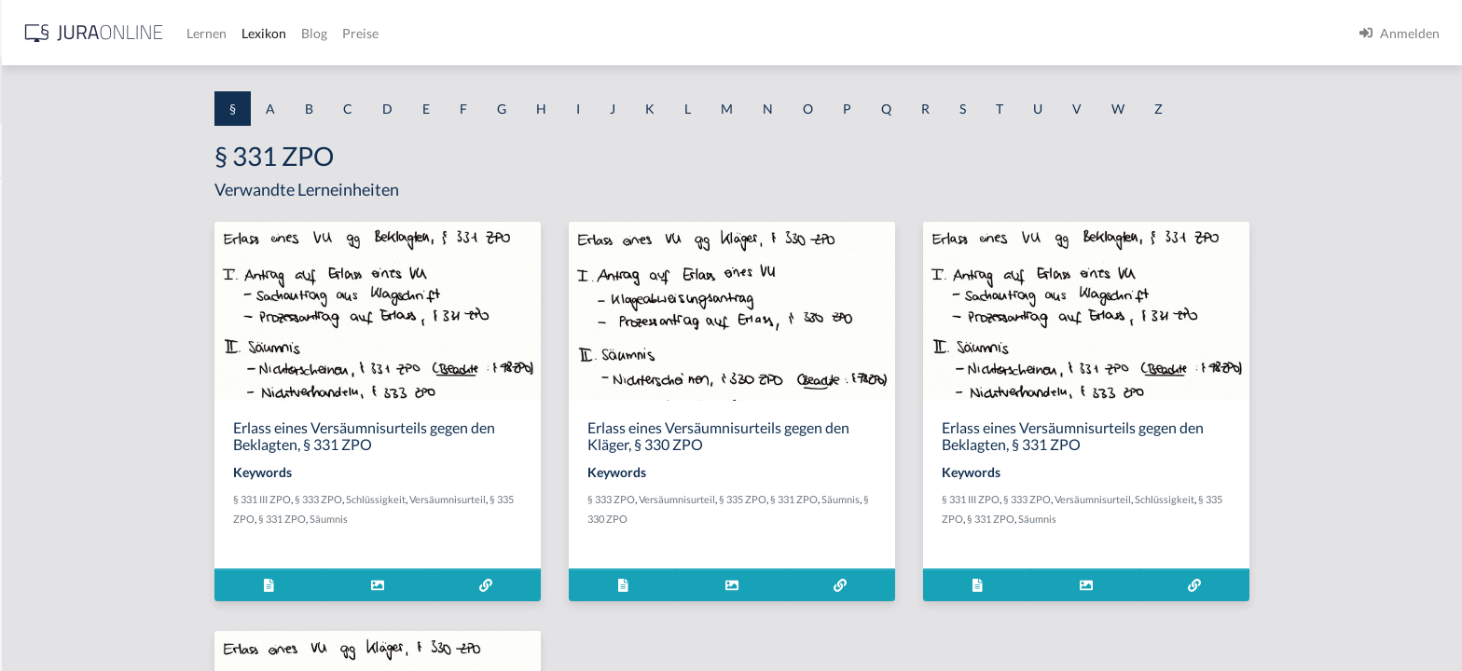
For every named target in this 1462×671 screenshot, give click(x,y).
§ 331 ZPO (430, 519)
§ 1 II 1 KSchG (54, 617)
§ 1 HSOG (43, 366)
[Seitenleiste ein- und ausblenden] (268, 28)
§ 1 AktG (39, 198)
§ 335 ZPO (891, 499)
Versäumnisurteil (596, 499)
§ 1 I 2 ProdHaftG (65, 492)
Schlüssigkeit (524, 499)
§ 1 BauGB (45, 240)
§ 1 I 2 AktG (48, 450)
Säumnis (477, 519)
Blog (611, 33)
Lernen (503, 33)
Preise (657, 33)
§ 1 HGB (38, 324)
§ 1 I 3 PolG (47, 533)
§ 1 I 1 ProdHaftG (65, 408)
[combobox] (149, 90)
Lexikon (560, 33)
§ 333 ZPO (466, 499)
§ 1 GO (34, 282)
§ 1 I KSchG (47, 575)
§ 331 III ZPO (410, 499)
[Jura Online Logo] (391, 33)
